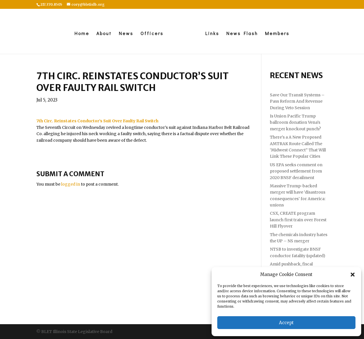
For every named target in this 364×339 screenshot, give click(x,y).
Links (212, 33)
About (104, 33)
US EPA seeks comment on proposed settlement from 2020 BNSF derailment (296, 171)
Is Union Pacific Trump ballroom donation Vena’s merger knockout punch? (295, 122)
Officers (152, 33)
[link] (97, 120)
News (126, 33)
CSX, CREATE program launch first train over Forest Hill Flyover (298, 220)
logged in (70, 184)
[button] (352, 274)
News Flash (242, 33)
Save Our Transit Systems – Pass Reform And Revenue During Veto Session (297, 101)
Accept (286, 322)
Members (277, 33)
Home (82, 33)
